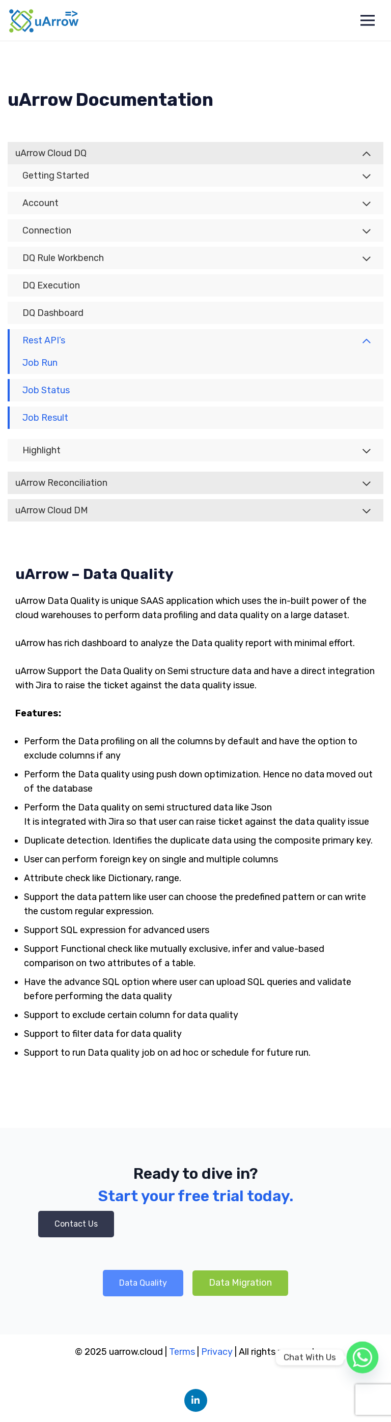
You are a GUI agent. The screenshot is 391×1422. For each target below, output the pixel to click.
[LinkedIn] (195, 1400)
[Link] (44, 21)
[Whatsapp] (362, 1357)
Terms (182, 1351)
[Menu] (367, 20)
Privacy (218, 1351)
